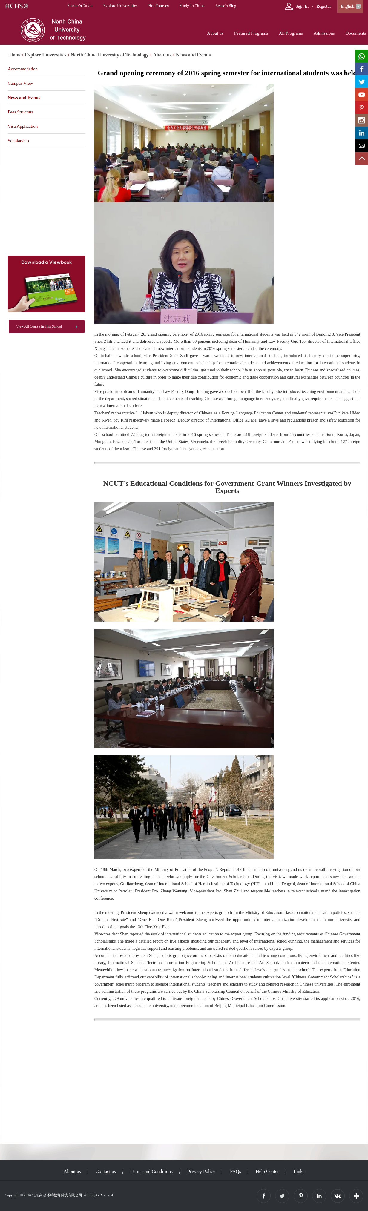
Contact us (106, 1171)
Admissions (324, 33)
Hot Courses (158, 5)
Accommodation (23, 69)
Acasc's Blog (225, 5)
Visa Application (23, 126)
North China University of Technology (109, 54)
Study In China (192, 5)
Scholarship (18, 140)
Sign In (302, 6)
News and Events (193, 54)
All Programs (291, 33)
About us (215, 33)
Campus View (20, 83)
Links (299, 1171)
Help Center (267, 1171)
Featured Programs (251, 33)
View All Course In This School (39, 326)
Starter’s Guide (80, 5)
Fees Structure (20, 112)
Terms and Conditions (152, 1171)
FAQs (235, 1171)
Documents (356, 33)
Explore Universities (120, 5)
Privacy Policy (201, 1171)
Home (15, 54)
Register (323, 6)
